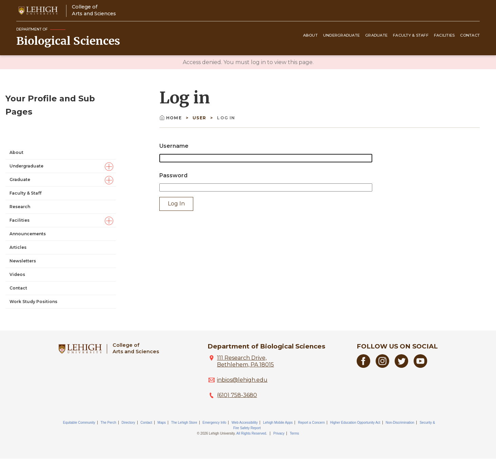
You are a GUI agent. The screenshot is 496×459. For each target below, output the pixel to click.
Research (19, 145)
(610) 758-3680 (237, 395)
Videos (17, 213)
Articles (17, 186)
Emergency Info (214, 422)
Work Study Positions (33, 240)
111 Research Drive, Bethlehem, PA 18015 (245, 361)
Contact (470, 35)
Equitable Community (79, 422)
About (310, 35)
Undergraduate (341, 35)
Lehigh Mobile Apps (278, 422)
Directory (128, 422)
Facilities (444, 35)
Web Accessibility (245, 422)
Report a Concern (311, 422)
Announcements (27, 172)
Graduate (376, 35)
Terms (294, 433)
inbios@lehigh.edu (242, 380)
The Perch (108, 422)
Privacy (278, 433)
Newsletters (22, 199)
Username (174, 146)
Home (171, 117)
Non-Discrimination (399, 422)
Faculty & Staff (411, 35)
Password (173, 175)
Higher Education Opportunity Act (355, 422)
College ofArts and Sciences (94, 10)
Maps (162, 422)
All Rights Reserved (251, 433)
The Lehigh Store (184, 422)
